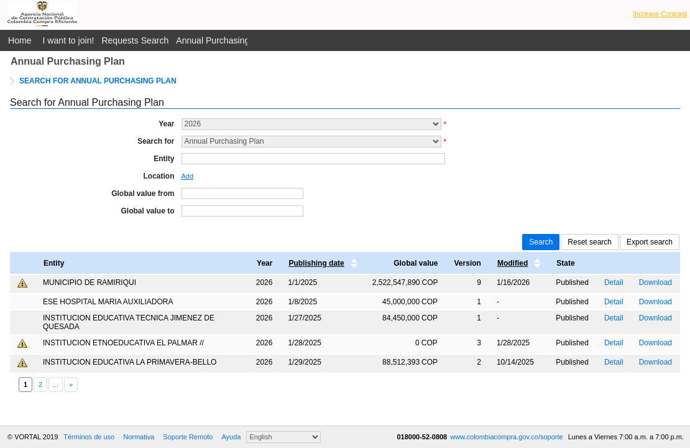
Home (20, 40)
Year (166, 123)
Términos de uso (88, 437)
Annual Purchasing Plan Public (235, 40)
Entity (164, 158)
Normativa (138, 437)
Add (188, 176)
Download (655, 282)
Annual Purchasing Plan (68, 61)
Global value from (142, 193)
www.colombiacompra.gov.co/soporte (507, 437)
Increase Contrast (660, 13)
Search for (155, 141)
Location (159, 176)
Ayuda (231, 437)
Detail (613, 282)
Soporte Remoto (188, 437)
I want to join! (68, 40)
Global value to (147, 211)
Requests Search (134, 40)
